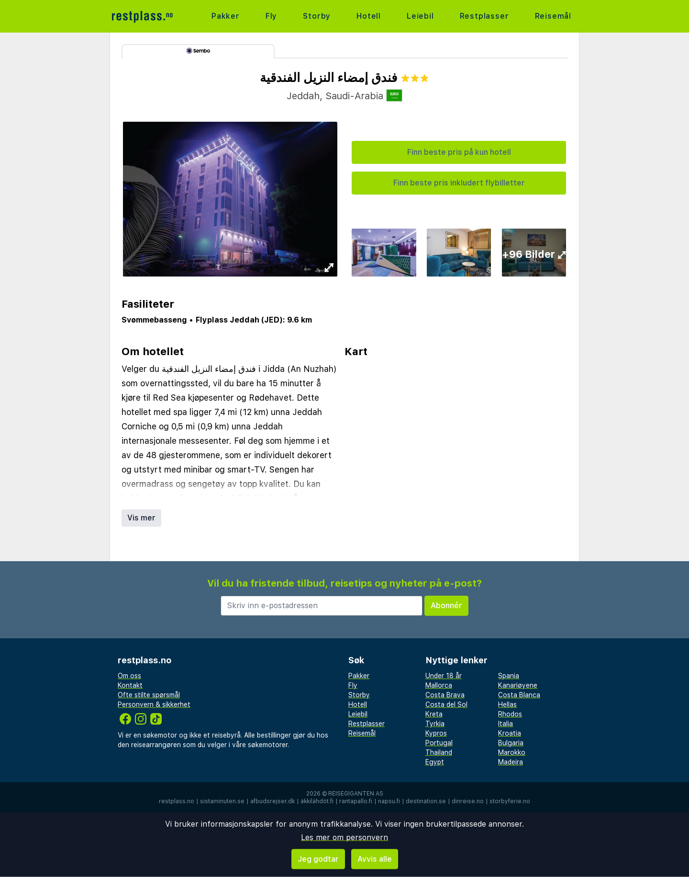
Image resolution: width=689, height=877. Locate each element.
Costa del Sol (446, 704)
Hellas (507, 704)
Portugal (439, 743)
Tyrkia (435, 723)
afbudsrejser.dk (272, 801)
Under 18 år (443, 676)
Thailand (438, 752)
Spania (508, 676)
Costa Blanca (519, 695)
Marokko (511, 752)
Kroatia (509, 733)
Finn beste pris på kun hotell (459, 152)
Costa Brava (445, 695)
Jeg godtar (318, 859)
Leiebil (420, 16)
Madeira (510, 762)
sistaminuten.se (222, 801)
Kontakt (130, 685)
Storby (317, 16)
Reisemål (553, 16)
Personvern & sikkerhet (154, 704)
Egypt (434, 762)
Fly (271, 16)
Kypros (436, 733)
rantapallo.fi (355, 801)
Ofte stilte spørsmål (149, 695)
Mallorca (438, 685)
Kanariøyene (517, 685)
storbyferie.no (509, 801)
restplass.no (176, 801)
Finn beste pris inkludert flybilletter (459, 182)
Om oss (129, 676)
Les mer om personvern (344, 837)
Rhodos (510, 714)
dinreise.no (468, 801)
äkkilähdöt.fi (316, 801)
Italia (505, 723)
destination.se (426, 801)
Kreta (434, 714)
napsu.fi (389, 801)
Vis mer (141, 517)
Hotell (368, 16)
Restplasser (484, 16)
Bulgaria (510, 743)
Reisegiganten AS (355, 793)
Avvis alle (374, 859)
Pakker (225, 16)
